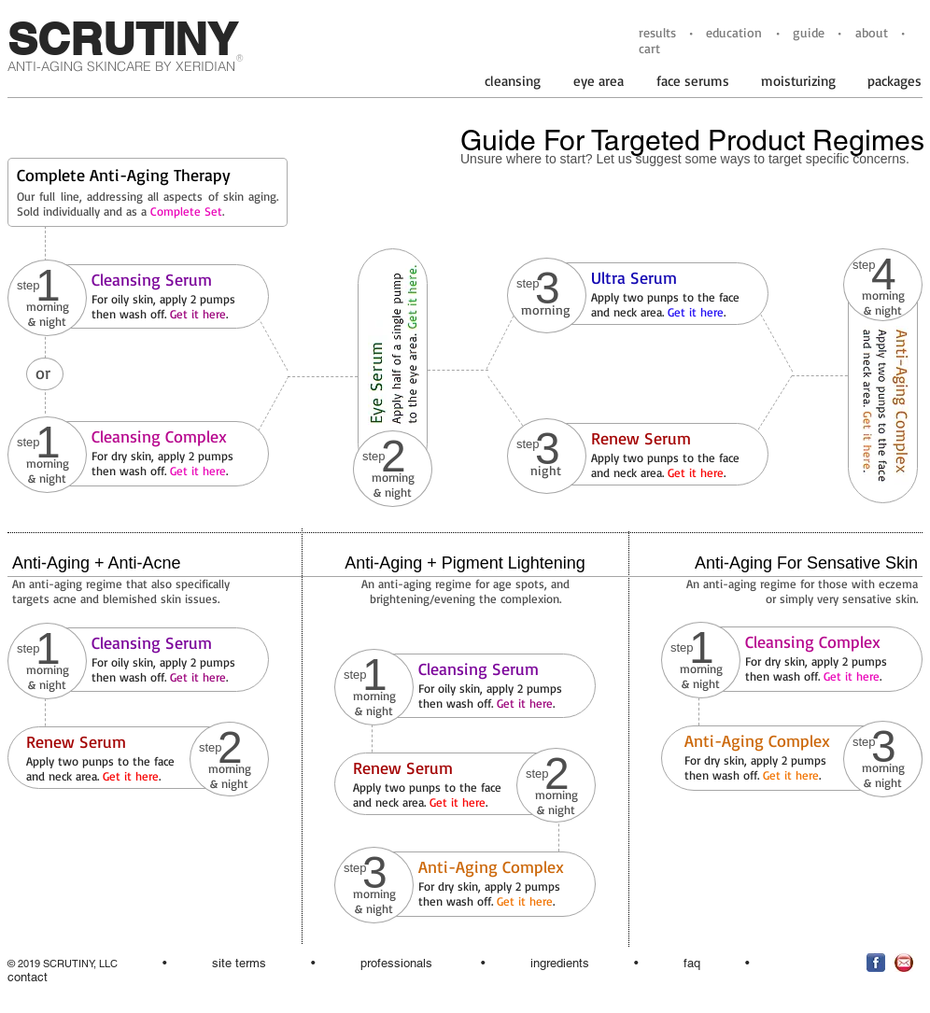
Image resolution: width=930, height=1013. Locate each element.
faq (691, 963)
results (657, 32)
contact (27, 977)
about (871, 32)
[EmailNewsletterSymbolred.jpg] (904, 962)
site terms (239, 963)
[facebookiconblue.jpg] (876, 962)
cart (649, 48)
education (734, 32)
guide (808, 32)
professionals (396, 963)
